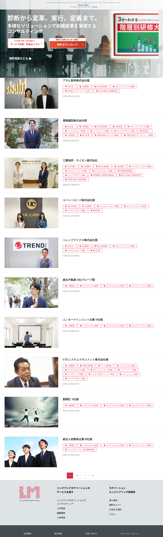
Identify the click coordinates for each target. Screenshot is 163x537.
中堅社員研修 (87, 352)
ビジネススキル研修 (90, 273)
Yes (93, 7)
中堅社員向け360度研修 (76, 166)
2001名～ (146, 118)
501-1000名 (72, 193)
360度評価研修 (126, 158)
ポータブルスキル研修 (115, 273)
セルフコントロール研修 (125, 73)
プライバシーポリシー (130, 520)
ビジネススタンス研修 (76, 118)
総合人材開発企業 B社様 (77, 426)
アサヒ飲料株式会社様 (76, 67)
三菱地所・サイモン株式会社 (80, 147)
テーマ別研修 (106, 352)
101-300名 (71, 153)
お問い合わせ (91, 520)
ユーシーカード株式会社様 (79, 187)
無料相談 (58, 520)
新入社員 (85, 122)
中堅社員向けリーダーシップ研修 (139, 122)
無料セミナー (115, 491)
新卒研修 (96, 197)
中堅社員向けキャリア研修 (107, 122)
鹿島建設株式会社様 (75, 107)
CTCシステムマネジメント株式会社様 (85, 346)
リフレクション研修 (130, 361)
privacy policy (83, 5)
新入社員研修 (102, 73)
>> (93, 462)
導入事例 (113, 487)
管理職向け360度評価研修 (103, 162)
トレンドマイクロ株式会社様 (80, 226)
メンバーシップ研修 (128, 357)
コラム (112, 500)
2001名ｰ (70, 73)
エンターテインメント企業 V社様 (83, 306)
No (96, 7)
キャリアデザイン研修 (125, 118)
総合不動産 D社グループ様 (79, 266)
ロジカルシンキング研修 (141, 153)
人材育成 (71, 122)
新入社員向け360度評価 (107, 78)
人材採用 (118, 114)
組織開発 (61, 499)
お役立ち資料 (115, 496)
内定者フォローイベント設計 (79, 78)
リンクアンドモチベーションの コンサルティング (71, 489)
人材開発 (85, 73)
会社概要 (27, 520)
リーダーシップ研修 (101, 118)
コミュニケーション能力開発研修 (80, 436)
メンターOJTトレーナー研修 (102, 361)
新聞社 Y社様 (71, 386)
